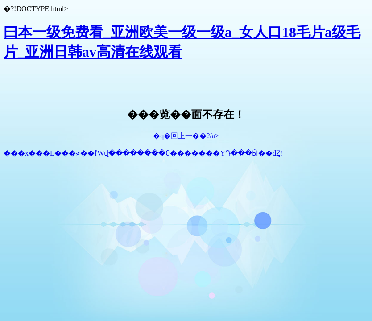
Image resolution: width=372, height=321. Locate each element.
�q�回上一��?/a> (186, 136)
